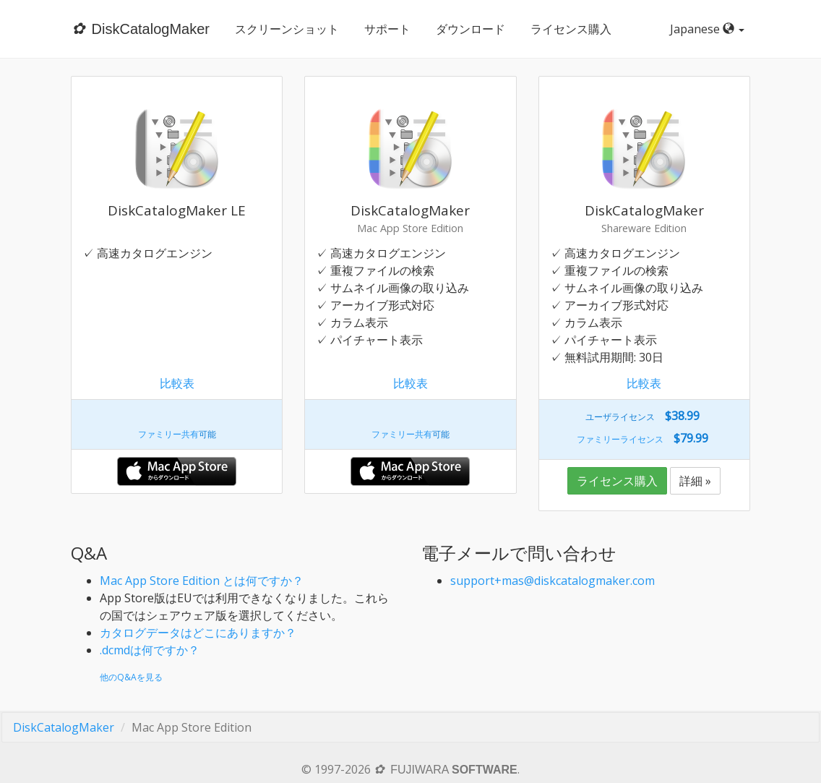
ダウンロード (469, 29)
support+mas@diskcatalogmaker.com (552, 581)
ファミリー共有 (168, 434)
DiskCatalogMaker (63, 727)
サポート (387, 29)
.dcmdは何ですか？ (149, 650)
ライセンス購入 (570, 29)
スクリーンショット (286, 29)
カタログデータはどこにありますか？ (198, 633)
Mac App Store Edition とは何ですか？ (202, 581)
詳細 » (695, 481)
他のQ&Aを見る (131, 677)
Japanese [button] (710, 29)
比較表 (177, 383)
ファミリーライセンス (620, 439)
